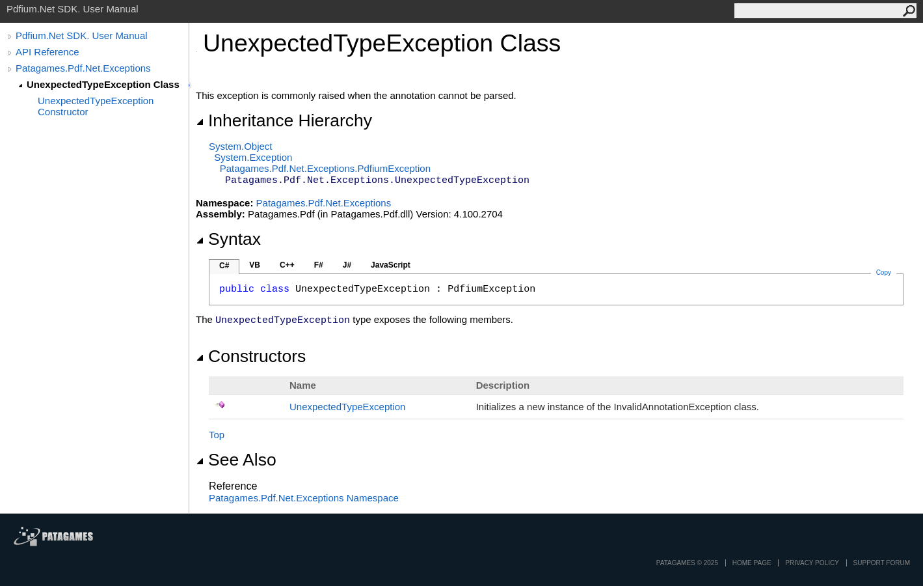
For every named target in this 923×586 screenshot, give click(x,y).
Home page (751, 562)
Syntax (228, 239)
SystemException (253, 157)
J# (347, 265)
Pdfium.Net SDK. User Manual (82, 35)
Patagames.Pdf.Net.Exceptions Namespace (304, 497)
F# (318, 265)
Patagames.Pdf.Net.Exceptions (83, 68)
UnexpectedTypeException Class (103, 84)
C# (224, 265)
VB (254, 265)
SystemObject (241, 146)
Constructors (251, 356)
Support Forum (881, 562)
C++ (287, 265)
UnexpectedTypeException (347, 406)
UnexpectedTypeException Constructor (96, 106)
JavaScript (390, 265)
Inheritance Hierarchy (284, 120)
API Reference (47, 51)
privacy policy (811, 562)
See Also (236, 459)
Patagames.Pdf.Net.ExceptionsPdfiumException (325, 168)
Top (216, 434)
